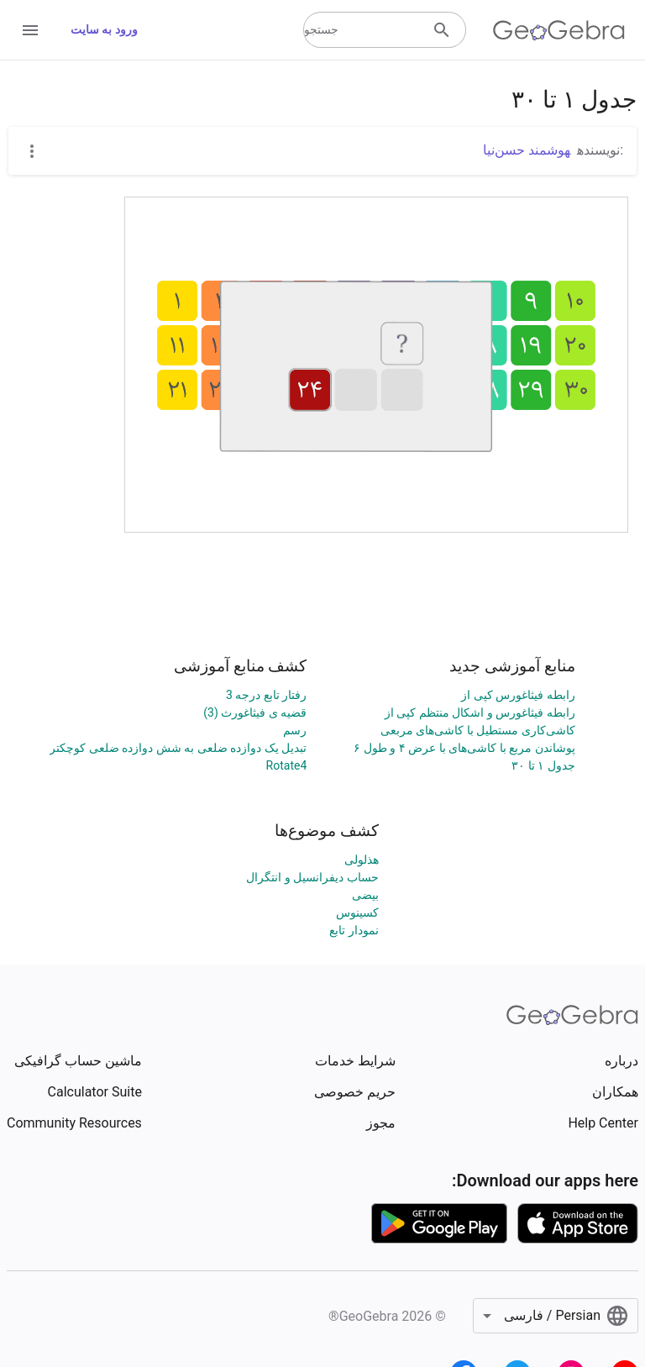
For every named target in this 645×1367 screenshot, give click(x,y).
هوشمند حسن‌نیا (526, 150)
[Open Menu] (30, 30)
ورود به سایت (104, 29)
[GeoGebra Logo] (559, 30)
